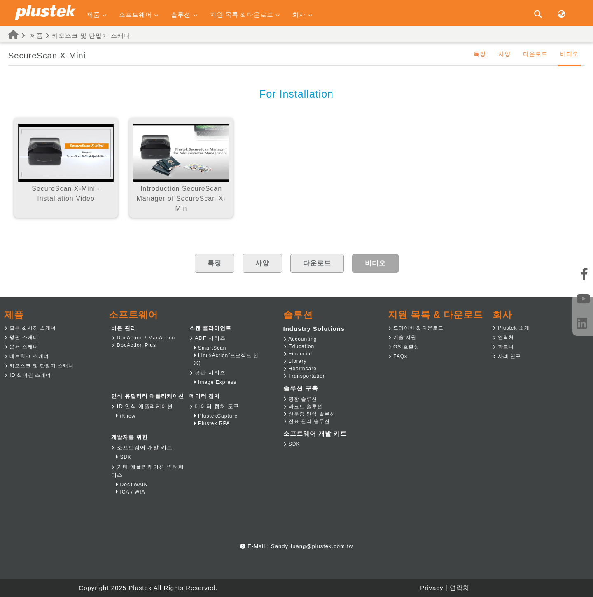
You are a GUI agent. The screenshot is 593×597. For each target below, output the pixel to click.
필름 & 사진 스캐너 (30, 328)
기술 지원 (402, 337)
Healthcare (300, 369)
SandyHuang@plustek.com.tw (312, 546)
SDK (123, 457)
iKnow (125, 416)
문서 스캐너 (21, 347)
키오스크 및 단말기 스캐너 (91, 35)
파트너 (503, 347)
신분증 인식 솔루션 (309, 414)
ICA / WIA (130, 492)
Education (299, 346)
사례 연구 (507, 356)
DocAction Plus (133, 345)
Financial (297, 354)
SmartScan (210, 348)
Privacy (431, 587)
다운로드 (535, 54)
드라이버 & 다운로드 (416, 328)
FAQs (397, 356)
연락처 (503, 337)
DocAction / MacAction (143, 338)
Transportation (304, 376)
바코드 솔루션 (303, 406)
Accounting (300, 339)
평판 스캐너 (21, 337)
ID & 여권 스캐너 (27, 375)
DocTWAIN (131, 485)
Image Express (215, 382)
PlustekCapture (216, 416)
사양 (504, 54)
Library (295, 361)
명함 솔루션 (300, 399)
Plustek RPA (212, 423)
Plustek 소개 (511, 328)
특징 (480, 54)
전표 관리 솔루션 (306, 421)
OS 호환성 (403, 347)
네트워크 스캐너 (26, 356)
